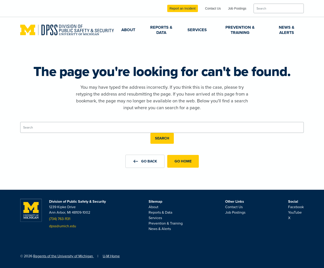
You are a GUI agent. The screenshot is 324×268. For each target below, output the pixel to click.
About (128, 30)
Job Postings (237, 8)
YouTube (295, 212)
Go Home (183, 161)
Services (197, 30)
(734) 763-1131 (59, 218)
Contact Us (213, 8)
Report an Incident (182, 8)
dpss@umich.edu (62, 226)
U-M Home (111, 256)
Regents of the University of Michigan (63, 256)
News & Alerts (286, 29)
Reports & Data (161, 29)
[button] (144, 161)
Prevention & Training (240, 29)
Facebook (296, 207)
